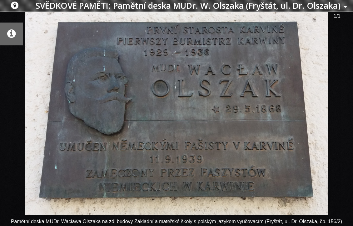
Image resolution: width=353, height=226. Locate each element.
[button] (14, 5)
